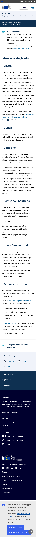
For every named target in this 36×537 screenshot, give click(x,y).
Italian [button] (23, 8)
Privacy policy (7, 488)
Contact (4, 472)
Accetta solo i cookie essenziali (19, 532)
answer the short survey (20, 49)
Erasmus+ (6, 397)
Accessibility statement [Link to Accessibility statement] (11, 412)
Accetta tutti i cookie (15, 527)
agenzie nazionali (10, 324)
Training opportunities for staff (11, 22)
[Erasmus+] (6, 6)
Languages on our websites (12, 480)
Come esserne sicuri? (27, 1)
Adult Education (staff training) (11, 24)
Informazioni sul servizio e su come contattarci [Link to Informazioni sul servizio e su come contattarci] (15, 424)
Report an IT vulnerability (11, 476)
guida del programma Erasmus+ (20, 301)
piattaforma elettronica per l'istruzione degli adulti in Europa (18, 117)
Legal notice (6, 493)
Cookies (4, 484)
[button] (9, 361)
